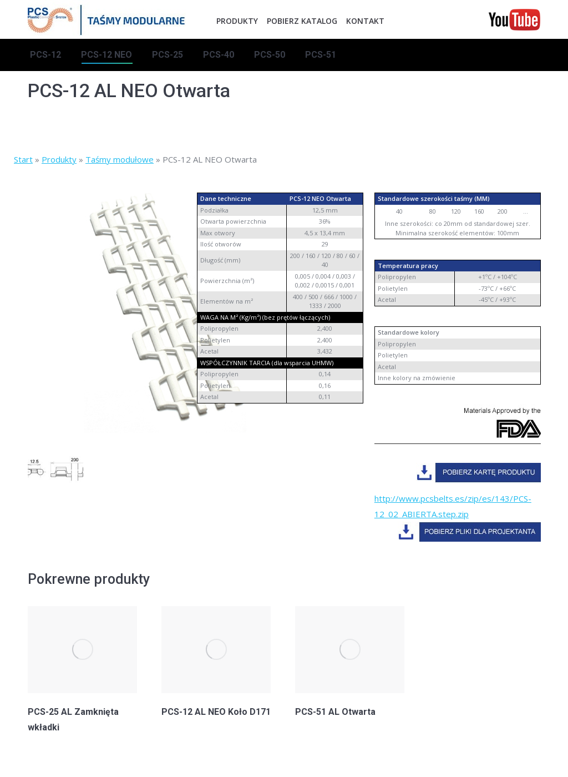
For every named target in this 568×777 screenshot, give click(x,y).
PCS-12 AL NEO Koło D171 (216, 712)
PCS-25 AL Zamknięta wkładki (73, 720)
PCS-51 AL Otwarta (335, 712)
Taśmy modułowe (119, 159)
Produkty (59, 159)
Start (23, 159)
